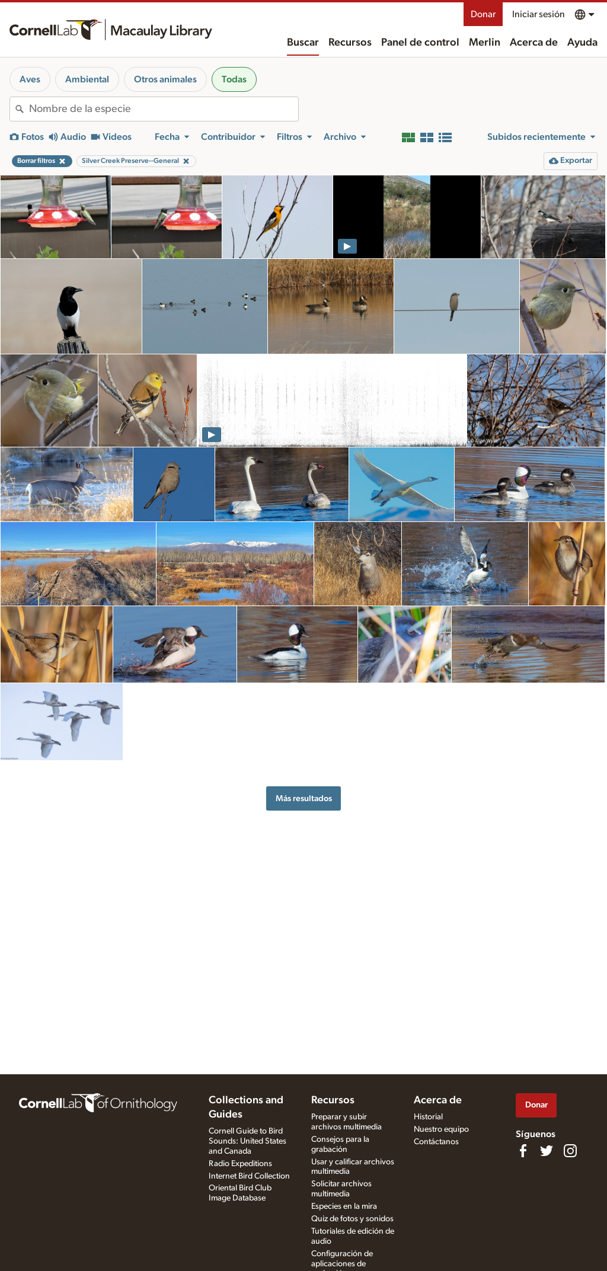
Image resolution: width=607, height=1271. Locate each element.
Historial (428, 1117)
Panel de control (420, 42)
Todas (234, 79)
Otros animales (165, 79)
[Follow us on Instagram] (570, 1151)
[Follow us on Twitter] (546, 1151)
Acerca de (534, 42)
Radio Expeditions (240, 1164)
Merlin (484, 42)
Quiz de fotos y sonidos (352, 1219)
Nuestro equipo (441, 1129)
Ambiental (87, 79)
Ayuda (582, 42)
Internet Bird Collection (249, 1176)
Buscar (303, 42)
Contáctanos (436, 1142)
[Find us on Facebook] (523, 1151)
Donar (483, 14)
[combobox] (163, 109)
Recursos (350, 42)
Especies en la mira (344, 1206)
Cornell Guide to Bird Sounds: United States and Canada (247, 1141)
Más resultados (304, 798)
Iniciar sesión (538, 14)
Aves (30, 79)
